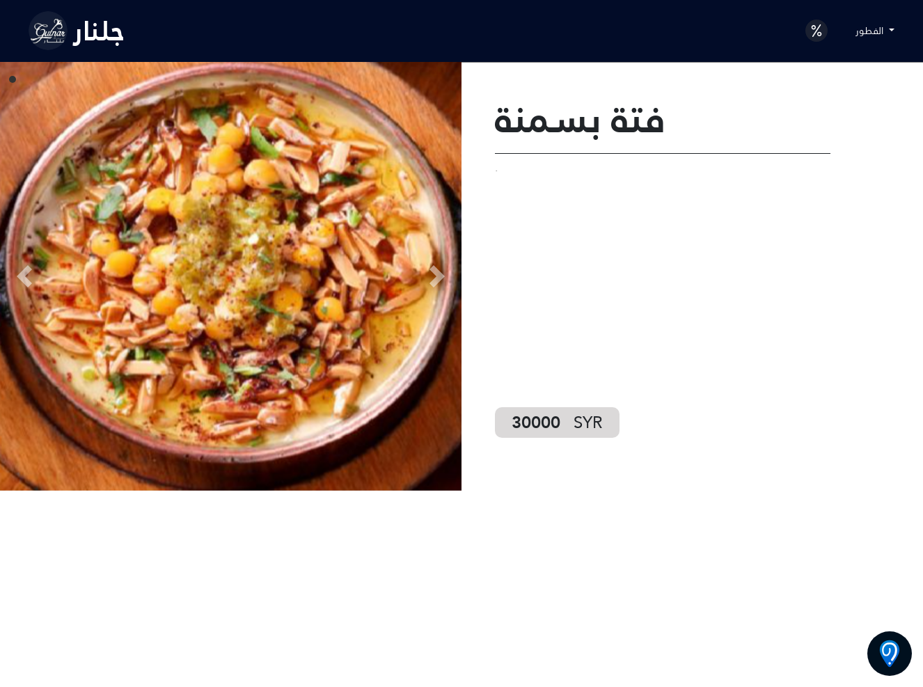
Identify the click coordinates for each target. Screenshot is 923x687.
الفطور (870, 31)
